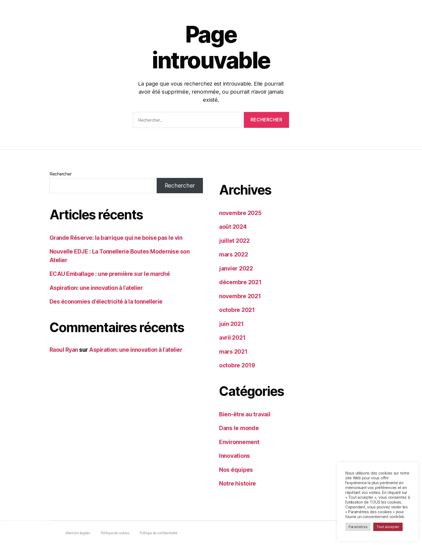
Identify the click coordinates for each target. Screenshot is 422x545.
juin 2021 (231, 324)
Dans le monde (239, 428)
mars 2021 (233, 351)
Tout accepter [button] (388, 527)
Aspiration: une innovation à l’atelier (96, 287)
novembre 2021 (240, 296)
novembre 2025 (240, 213)
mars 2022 (233, 254)
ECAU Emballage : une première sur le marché (110, 273)
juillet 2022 (234, 240)
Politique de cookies (115, 532)
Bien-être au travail (244, 414)
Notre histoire (237, 483)
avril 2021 (232, 337)
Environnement (239, 442)
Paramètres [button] (358, 527)
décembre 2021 (240, 282)
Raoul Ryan (64, 349)
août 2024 (233, 226)
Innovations (234, 455)
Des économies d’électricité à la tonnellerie (106, 301)
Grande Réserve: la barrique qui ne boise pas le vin (116, 237)
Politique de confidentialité (158, 532)
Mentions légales (78, 532)
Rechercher (60, 174)
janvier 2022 (236, 268)
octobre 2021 (237, 310)
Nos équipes (236, 469)
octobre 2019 (237, 365)
